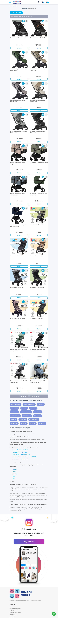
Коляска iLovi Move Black (37, 287)
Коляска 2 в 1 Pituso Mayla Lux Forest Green (38, 194)
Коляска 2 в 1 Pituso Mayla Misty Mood (39, 163)
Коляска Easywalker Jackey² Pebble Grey (18, 101)
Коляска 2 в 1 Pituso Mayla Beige (17, 163)
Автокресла (12, 614)
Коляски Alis (24, 408)
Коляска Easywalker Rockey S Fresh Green (18, 132)
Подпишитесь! (28, 542)
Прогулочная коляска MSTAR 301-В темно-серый (38, 381)
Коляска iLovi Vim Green (36, 225)
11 (38, 396)
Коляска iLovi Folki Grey (36, 318)
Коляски (12, 610)
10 (36, 396)
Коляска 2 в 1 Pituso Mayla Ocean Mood (17, 194)
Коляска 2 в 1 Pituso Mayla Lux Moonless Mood (18, 225)
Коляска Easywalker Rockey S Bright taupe (38, 101)
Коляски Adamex (14, 408)
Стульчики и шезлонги (15, 612)
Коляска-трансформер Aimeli (20, 459)
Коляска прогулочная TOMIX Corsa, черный (38, 350)
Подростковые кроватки (15, 608)
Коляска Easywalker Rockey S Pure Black (38, 132)
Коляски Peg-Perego (33, 419)
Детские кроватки (14, 606)
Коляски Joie (13, 419)
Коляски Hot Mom (27, 415)
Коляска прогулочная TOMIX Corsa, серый (18, 381)
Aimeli (14, 471)
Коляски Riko (32, 423)
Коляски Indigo (37, 415)
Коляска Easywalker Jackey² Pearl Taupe (37, 69)
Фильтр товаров (16, 12)
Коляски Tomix (42, 423)
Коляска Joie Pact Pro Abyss (18, 37)
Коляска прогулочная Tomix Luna (21, 454)
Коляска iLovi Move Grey (17, 287)
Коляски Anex (33, 408)
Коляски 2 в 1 (41, 404)
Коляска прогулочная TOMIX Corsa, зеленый (18, 350)
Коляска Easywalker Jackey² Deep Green (18, 69)
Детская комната (14, 616)
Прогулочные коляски (15, 404)
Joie (14, 476)
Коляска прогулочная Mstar (20, 452)
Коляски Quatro (14, 423)
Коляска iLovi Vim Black (16, 256)
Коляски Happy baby (15, 415)
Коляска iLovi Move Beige (17, 318)
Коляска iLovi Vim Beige (36, 256)
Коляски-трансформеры (29, 404)
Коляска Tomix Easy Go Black (20, 449)
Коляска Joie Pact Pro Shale (37, 37)
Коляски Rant (23, 423)
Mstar (14, 478)
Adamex (15, 469)
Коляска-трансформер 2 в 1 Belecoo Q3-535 (24, 456)
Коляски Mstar (23, 419)
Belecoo (15, 473)
